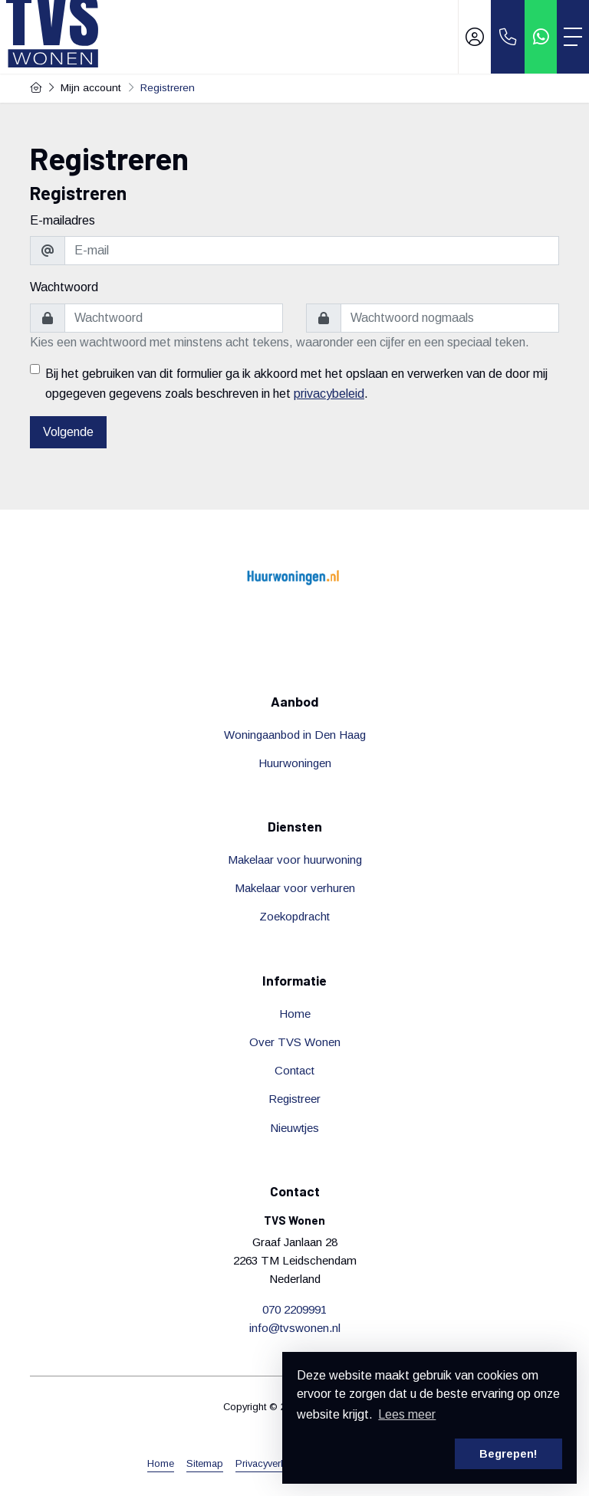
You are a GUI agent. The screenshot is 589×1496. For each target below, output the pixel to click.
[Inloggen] (475, 37)
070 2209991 (294, 1309)
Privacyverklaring (272, 1463)
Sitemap (204, 1463)
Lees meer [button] (407, 1414)
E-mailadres (62, 220)
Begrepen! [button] (508, 1454)
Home (160, 1463)
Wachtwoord (64, 287)
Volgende (68, 431)
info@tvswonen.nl (295, 1327)
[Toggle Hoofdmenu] (573, 37)
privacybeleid (329, 393)
